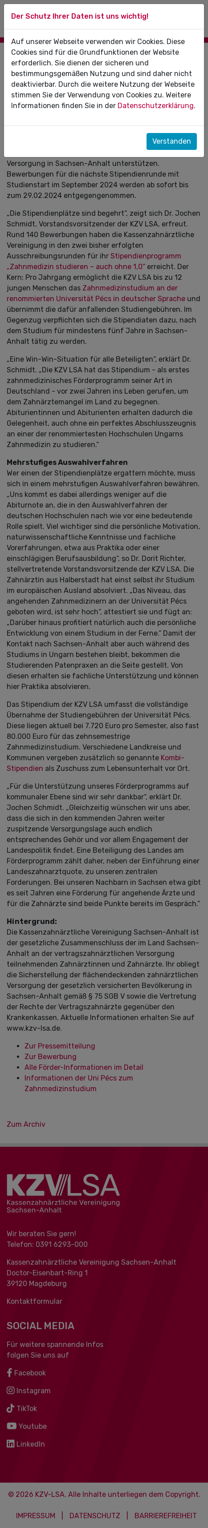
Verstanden (171, 141)
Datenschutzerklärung (156, 105)
